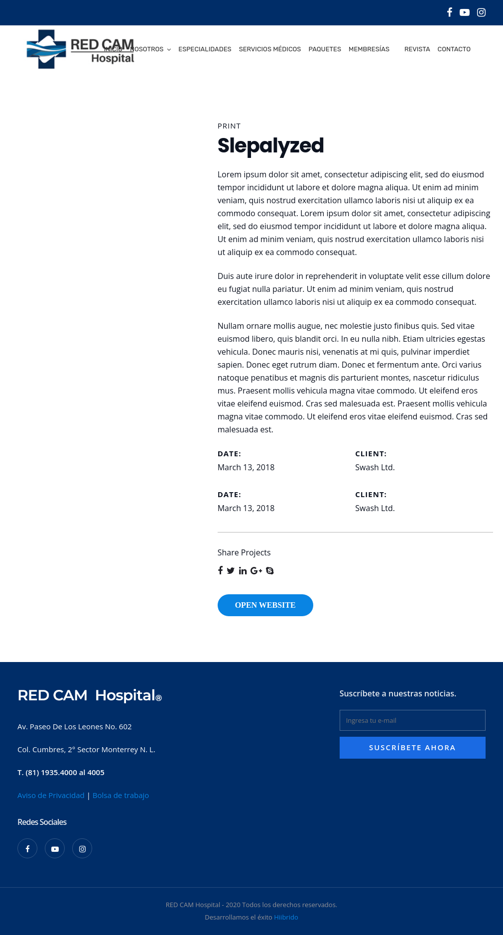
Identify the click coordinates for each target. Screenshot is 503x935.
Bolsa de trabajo (121, 795)
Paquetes (324, 49)
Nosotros (146, 49)
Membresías (369, 49)
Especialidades (204, 49)
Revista (417, 49)
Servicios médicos (270, 49)
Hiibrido (286, 917)
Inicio (113, 49)
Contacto (454, 49)
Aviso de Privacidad (51, 795)
